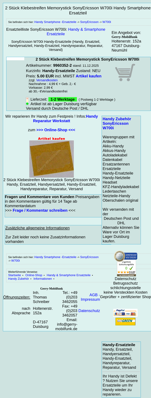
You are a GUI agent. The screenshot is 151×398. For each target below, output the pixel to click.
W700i (106, 22)
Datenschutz (89, 310)
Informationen (43, 278)
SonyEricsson (89, 22)
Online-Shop (33, 275)
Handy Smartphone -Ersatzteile (55, 22)
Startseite (14, 275)
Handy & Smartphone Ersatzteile (69, 275)
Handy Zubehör (18, 278)
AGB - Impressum (90, 297)
